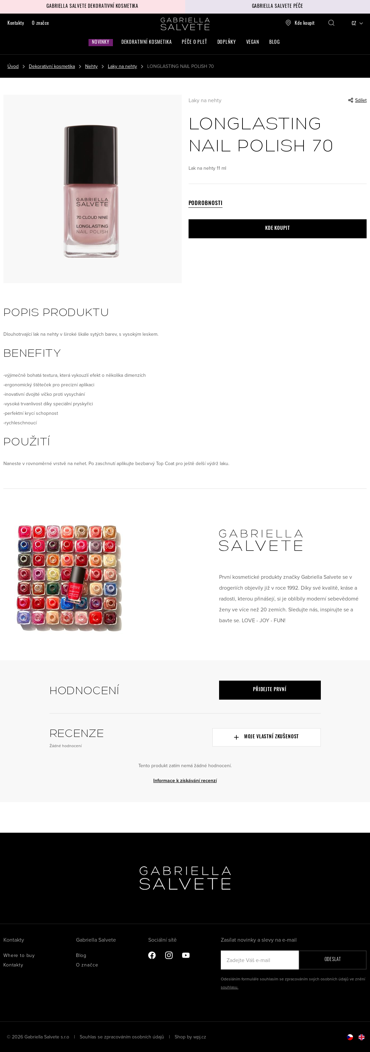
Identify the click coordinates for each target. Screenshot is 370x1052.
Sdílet (357, 100)
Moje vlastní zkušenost (266, 737)
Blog (274, 42)
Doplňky (226, 42)
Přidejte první (270, 690)
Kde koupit (300, 23)
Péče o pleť (194, 42)
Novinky (101, 42)
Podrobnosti (206, 203)
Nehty (91, 66)
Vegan (252, 42)
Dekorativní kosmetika (146, 42)
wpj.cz (199, 1036)
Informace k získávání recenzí (185, 780)
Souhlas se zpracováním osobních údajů (122, 1036)
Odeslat (333, 959)
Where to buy (19, 955)
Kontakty (15, 23)
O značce (40, 23)
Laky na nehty (122, 66)
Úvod (13, 66)
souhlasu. (229, 987)
